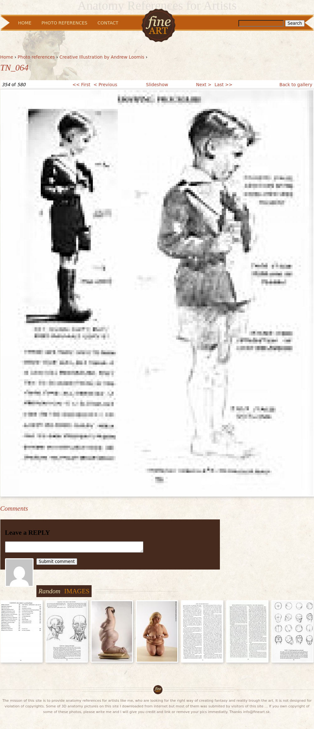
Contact (108, 22)
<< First (81, 84)
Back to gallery (295, 84)
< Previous (105, 84)
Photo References (64, 22)
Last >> (223, 84)
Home (6, 57)
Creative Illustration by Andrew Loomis (101, 57)
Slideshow (157, 84)
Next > (203, 84)
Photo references (36, 57)
